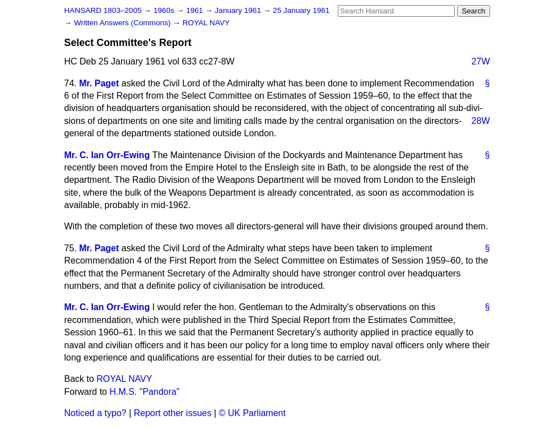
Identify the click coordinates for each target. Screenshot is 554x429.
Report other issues (173, 413)
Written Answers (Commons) (123, 23)
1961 (195, 10)
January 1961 (239, 10)
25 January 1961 (301, 10)
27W (481, 61)
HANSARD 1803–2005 (103, 10)
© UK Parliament (252, 413)
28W (481, 121)
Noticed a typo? (95, 413)
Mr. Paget (99, 83)
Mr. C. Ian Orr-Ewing (107, 155)
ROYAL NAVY (206, 23)
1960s (164, 10)
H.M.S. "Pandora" (144, 391)
